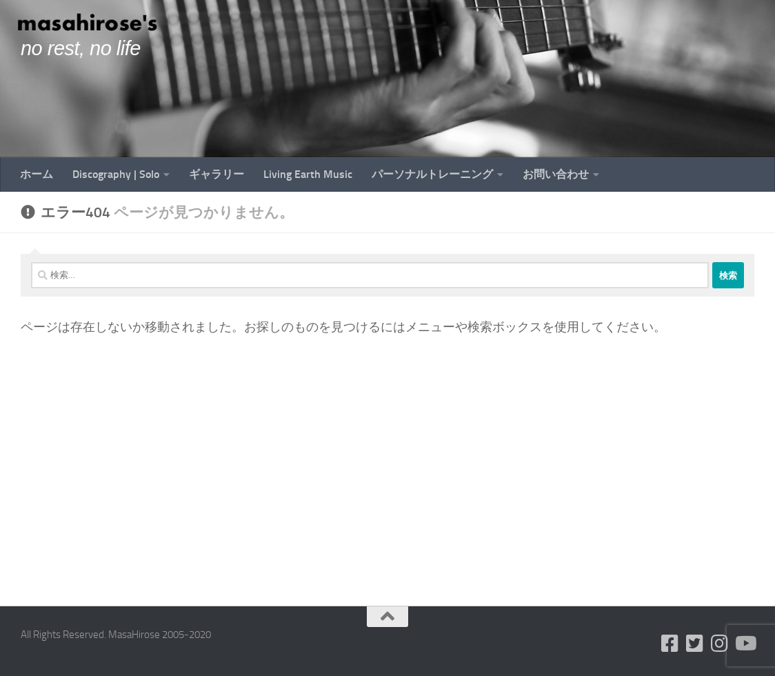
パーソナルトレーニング (432, 174)
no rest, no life (81, 48)
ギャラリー (216, 174)
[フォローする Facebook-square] (670, 643)
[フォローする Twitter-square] (695, 643)
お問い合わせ (556, 174)
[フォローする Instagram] (719, 643)
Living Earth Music (307, 174)
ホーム (36, 174)
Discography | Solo (115, 174)
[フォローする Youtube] (744, 643)
